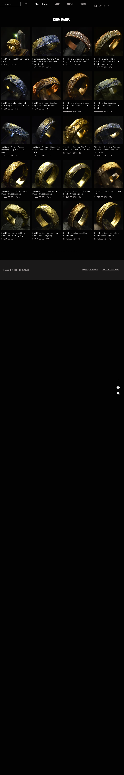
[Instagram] (118, 394)
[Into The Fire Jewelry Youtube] (118, 387)
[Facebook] (118, 381)
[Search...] (10, 4)
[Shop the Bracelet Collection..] (62, 251)
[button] (108, 5)
